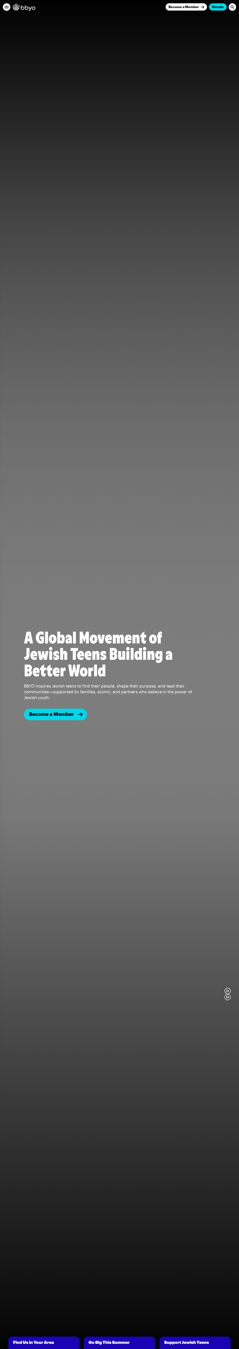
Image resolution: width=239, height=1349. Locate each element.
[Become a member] (55, 714)
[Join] (186, 7)
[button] (6, 7)
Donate (218, 7)
